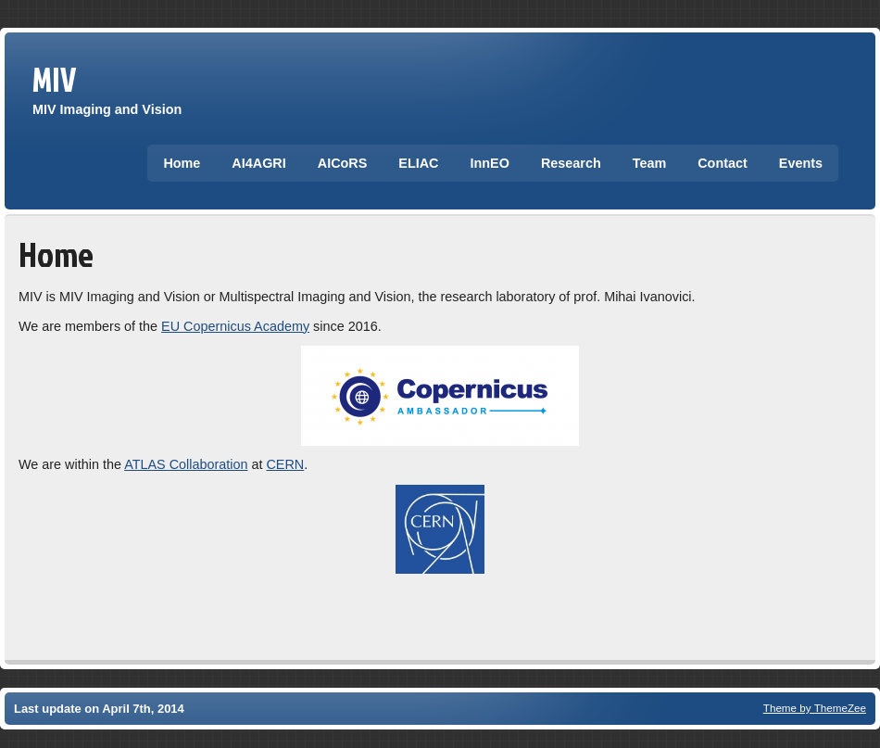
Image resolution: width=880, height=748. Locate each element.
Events (801, 163)
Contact (723, 163)
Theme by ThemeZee (814, 708)
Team (650, 163)
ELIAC (418, 163)
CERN (285, 464)
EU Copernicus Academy (235, 326)
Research (571, 163)
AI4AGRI (258, 163)
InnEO (490, 163)
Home (181, 163)
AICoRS (343, 163)
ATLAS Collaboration (185, 464)
